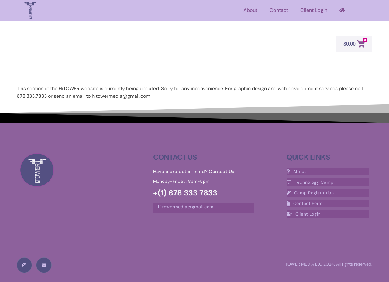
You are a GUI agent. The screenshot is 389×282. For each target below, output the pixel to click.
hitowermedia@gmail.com (186, 206)
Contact (279, 10)
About (250, 10)
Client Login (313, 10)
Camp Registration (310, 192)
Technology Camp (310, 182)
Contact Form (305, 203)
